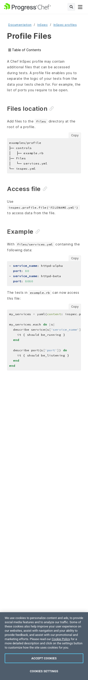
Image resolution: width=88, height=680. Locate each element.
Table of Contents (24, 50)
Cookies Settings (44, 671)
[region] (44, 646)
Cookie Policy (61, 639)
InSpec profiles (65, 25)
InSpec (42, 25)
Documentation (20, 25)
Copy (75, 135)
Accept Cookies (44, 658)
